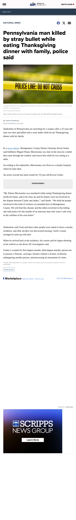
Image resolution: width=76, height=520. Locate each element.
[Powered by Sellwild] (69, 407)
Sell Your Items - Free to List (33, 279)
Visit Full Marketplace (65, 278)
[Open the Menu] (4, 4)
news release (13, 148)
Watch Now (67, 4)
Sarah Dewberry (12, 120)
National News (12, 22)
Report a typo (9, 269)
